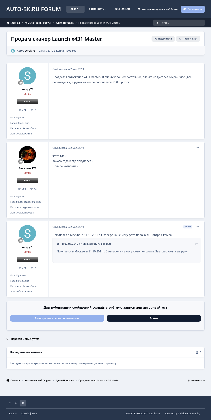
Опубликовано (68, 69)
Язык (13, 413)
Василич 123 (27, 168)
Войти (154, 318)
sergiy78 (30, 50)
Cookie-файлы (29, 413)
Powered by (182, 413)
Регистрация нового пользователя (57, 318)
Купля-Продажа (66, 50)
